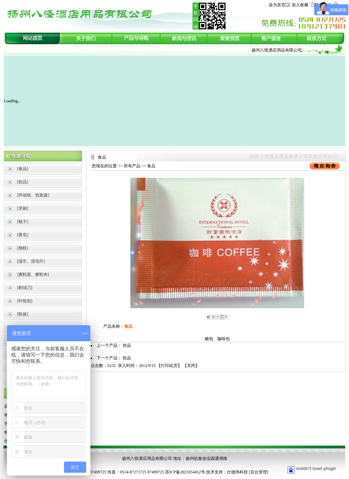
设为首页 (277, 4)
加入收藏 (300, 4)
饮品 (127, 345)
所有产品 (132, 165)
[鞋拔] (22, 314)
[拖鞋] (22, 248)
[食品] (22, 168)
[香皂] (22, 234)
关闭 (191, 365)
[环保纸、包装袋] (33, 195)
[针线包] (24, 300)
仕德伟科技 (237, 472)
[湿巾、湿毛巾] (31, 261)
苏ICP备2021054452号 (185, 472)
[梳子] (22, 221)
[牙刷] (22, 208)
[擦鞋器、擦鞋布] (33, 274)
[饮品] (22, 181)
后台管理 (258, 472)
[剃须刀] (24, 287)
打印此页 (169, 365)
